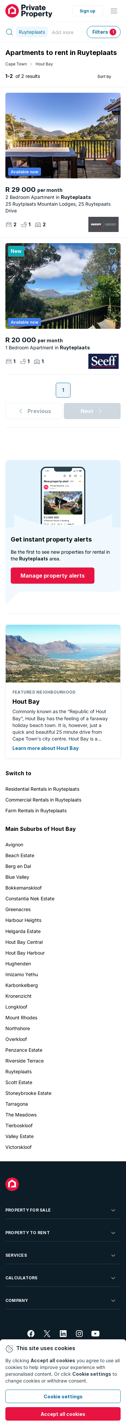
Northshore (17, 1028)
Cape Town (16, 63)
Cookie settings (63, 1396)
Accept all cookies (63, 1414)
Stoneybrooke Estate (28, 1093)
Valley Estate (19, 1136)
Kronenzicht (18, 996)
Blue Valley (17, 877)
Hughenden (18, 963)
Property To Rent (61, 1232)
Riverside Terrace (24, 1061)
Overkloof (16, 1039)
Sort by (104, 76)
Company (61, 1300)
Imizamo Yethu (21, 974)
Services (61, 1255)
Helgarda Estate (23, 931)
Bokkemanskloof (23, 888)
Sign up (87, 10)
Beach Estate (19, 855)
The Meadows (21, 1114)
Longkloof (16, 1007)
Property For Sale (61, 1210)
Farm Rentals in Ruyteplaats (36, 810)
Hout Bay (44, 63)
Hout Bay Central (24, 942)
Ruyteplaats (18, 1071)
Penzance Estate (23, 1050)
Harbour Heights (23, 920)
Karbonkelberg (21, 985)
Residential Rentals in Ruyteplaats (42, 789)
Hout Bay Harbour (25, 953)
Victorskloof (18, 1147)
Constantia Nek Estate (29, 898)
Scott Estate (18, 1082)
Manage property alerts (52, 575)
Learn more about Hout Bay (45, 748)
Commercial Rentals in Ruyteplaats (43, 800)
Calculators (61, 1278)
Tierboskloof (19, 1125)
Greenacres (18, 909)
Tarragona (16, 1104)
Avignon (14, 844)
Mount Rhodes (21, 1017)
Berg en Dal (18, 866)
